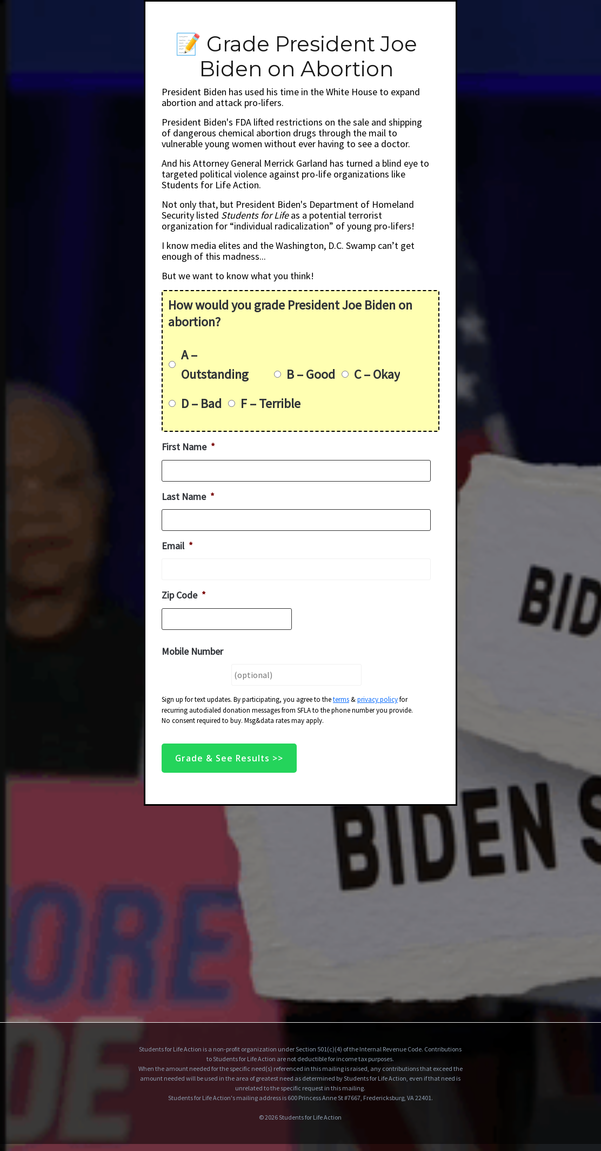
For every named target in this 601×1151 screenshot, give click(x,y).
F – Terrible (270, 403)
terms (341, 699)
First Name (188, 446)
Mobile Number (192, 651)
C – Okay (377, 374)
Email (177, 546)
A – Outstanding (215, 364)
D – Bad (201, 403)
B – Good (310, 374)
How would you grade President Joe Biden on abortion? (290, 313)
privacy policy (377, 699)
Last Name (188, 496)
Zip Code (184, 595)
